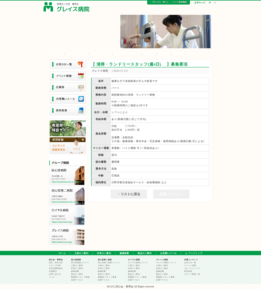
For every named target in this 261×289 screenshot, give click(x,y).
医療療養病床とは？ (127, 53)
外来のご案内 (104, 253)
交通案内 (149, 53)
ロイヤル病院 (134, 260)
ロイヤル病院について (138, 263)
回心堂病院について (80, 263)
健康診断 (124, 253)
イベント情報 (190, 265)
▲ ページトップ (193, 253)
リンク (191, 53)
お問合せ (178, 53)
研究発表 (188, 271)
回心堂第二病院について (109, 263)
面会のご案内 (145, 253)
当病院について (101, 53)
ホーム (57, 53)
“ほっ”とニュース (192, 268)
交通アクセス (77, 280)
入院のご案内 (81, 253)
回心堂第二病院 (105, 260)
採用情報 (164, 53)
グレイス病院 (162, 260)
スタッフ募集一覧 (192, 274)
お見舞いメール (168, 253)
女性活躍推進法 (56, 268)
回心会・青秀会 (56, 260)
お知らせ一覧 (190, 263)
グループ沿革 (55, 265)
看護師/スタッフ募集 (80, 277)
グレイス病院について (166, 263)
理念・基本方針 (77, 53)
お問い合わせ (55, 274)
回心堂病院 (76, 260)
